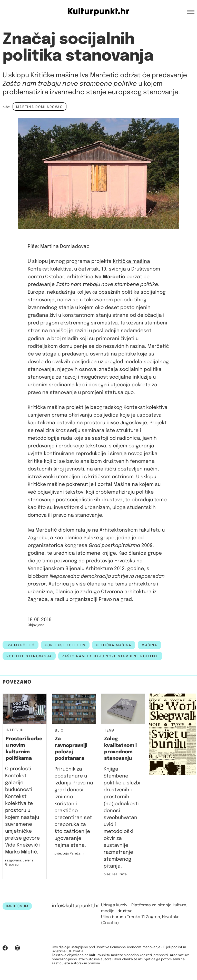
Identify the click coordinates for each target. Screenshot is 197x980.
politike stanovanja (29, 656)
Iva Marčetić (20, 645)
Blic (59, 730)
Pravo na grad (115, 599)
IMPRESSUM (17, 906)
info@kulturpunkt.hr (75, 906)
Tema (109, 730)
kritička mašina (113, 645)
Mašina (122, 484)
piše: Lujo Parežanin (69, 853)
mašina (149, 645)
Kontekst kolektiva (146, 407)
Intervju (15, 730)
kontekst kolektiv (65, 645)
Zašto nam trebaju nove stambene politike (110, 656)
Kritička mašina (131, 261)
